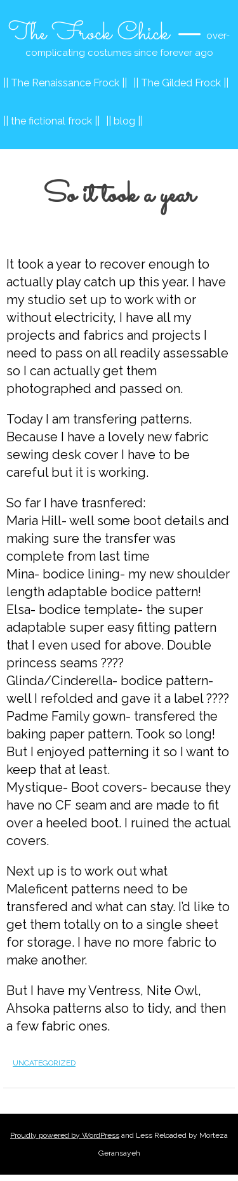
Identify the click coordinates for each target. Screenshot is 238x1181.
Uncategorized (44, 1062)
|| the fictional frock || (51, 121)
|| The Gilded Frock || (180, 83)
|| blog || (124, 121)
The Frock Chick (88, 33)
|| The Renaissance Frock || (65, 83)
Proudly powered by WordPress (64, 1135)
